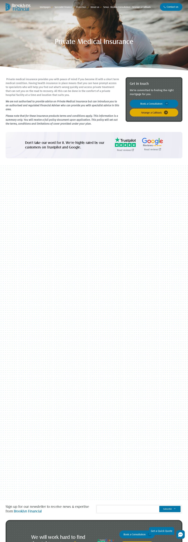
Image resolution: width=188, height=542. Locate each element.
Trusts (55, 478)
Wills (55, 484)
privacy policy (95, 537)
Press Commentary (94, 463)
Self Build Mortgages (94, 405)
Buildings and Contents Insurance (55, 473)
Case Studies (94, 468)
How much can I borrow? (133, 405)
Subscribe (170, 258)
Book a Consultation (154, 104)
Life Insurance (55, 452)
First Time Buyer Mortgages (55, 415)
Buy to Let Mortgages (55, 410)
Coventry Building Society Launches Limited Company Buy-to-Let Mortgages (116, 231)
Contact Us (132, 463)
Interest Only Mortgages (55, 420)
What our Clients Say (94, 458)
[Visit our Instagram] (88, 494)
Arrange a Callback (154, 112)
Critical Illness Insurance (55, 458)
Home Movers (55, 405)
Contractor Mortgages (94, 410)
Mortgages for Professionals (55, 436)
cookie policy (108, 537)
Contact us (171, 6)
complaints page (125, 537)
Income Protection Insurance (55, 463)
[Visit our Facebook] (79, 494)
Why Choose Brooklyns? (94, 452)
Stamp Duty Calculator (133, 410)
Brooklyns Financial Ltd (46, 531)
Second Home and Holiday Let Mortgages (55, 431)
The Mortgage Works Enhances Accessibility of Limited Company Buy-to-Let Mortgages (160, 235)
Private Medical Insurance (55, 468)
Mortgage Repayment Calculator (132, 415)
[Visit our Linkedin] (107, 494)
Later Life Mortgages (55, 426)
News (94, 473)
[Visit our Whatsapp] (97, 494)
